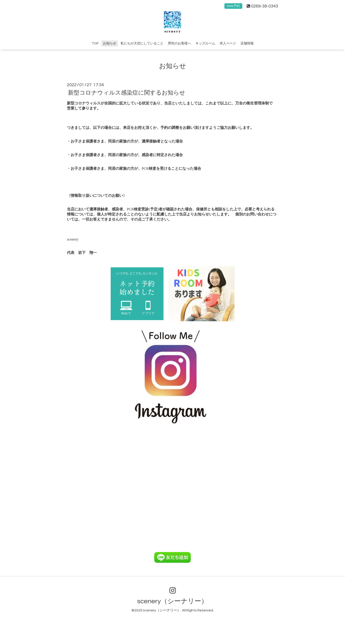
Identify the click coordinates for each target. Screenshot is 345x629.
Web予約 (233, 6)
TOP (95, 43)
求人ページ (228, 43)
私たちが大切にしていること (142, 43)
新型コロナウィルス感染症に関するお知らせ (126, 92)
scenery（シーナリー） (172, 601)
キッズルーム (205, 43)
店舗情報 (247, 43)
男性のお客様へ (179, 43)
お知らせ (109, 43)
